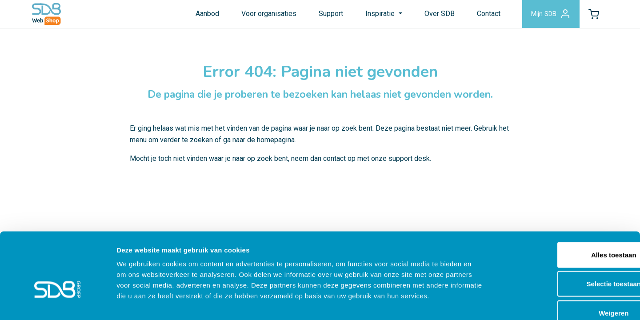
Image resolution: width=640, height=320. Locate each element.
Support (326, 15)
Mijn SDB (547, 15)
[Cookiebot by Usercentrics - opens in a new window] (57, 302)
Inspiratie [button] (376, 15)
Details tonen (480, 302)
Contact (483, 15)
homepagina (276, 145)
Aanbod (202, 15)
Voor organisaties (264, 15)
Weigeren (565, 261)
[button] (592, 15)
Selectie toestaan (566, 232)
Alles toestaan (565, 203)
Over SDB (434, 15)
